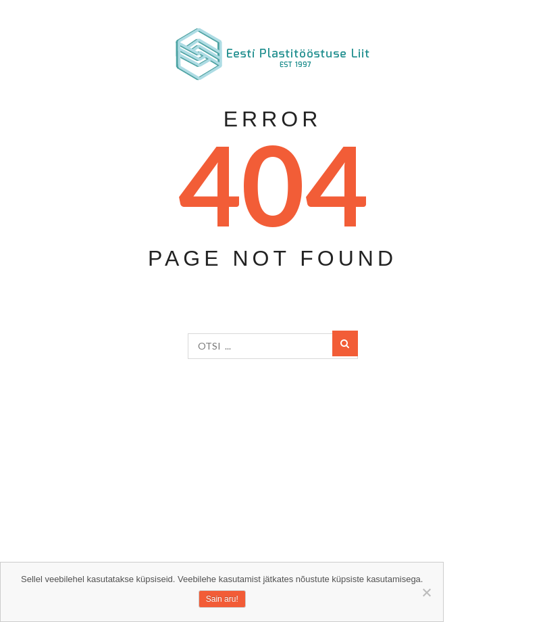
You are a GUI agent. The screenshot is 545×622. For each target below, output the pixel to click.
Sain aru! (222, 599)
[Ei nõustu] (426, 592)
